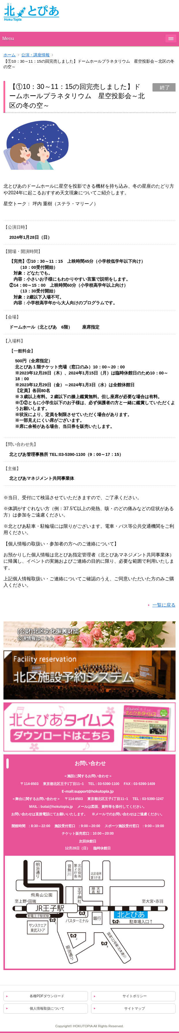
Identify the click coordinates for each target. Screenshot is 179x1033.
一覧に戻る (164, 605)
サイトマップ (134, 1008)
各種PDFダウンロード (47, 996)
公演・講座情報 (35, 55)
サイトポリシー (135, 996)
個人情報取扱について (47, 1008)
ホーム (9, 55)
